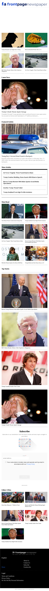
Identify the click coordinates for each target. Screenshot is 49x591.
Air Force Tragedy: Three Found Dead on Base (35, 70)
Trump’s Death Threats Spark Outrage (14, 112)
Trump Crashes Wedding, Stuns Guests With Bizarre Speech (22, 177)
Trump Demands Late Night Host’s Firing (11, 49)
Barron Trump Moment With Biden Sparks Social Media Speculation (34, 241)
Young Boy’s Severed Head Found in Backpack (17, 156)
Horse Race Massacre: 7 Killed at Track (11, 505)
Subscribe (24, 477)
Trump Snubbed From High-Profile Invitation (17, 192)
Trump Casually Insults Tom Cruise (11, 386)
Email (24, 455)
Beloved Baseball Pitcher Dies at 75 (33, 49)
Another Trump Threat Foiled (12, 188)
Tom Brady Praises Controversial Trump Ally (12, 220)
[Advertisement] (24, 19)
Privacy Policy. (31, 464)
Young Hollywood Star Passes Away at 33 (34, 262)
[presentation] (15, 473)
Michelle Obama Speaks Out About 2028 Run (12, 262)
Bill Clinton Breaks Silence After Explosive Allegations (16, 348)
